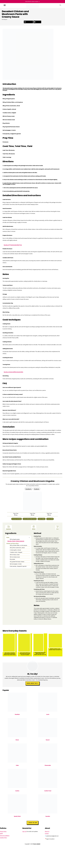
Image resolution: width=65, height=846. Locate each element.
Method (33, 527)
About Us (47, 831)
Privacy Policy (3, 831)
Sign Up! (24, 831)
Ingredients (8, 527)
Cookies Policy (3, 837)
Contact (47, 833)
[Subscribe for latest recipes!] (32, 2)
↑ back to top (32, 822)
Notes (57, 527)
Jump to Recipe (28, 22)
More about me (32, 683)
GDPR (1, 833)
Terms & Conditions (4, 835)
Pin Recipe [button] (36, 489)
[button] (29, 537)
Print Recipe (37, 22)
